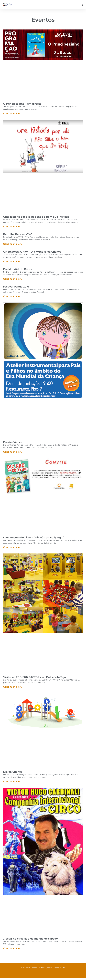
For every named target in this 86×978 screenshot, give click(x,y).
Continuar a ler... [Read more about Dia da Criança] (12, 451)
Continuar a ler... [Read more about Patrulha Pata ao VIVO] (12, 244)
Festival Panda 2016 (16, 286)
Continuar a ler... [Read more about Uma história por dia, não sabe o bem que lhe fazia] (12, 226)
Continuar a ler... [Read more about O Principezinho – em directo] (12, 113)
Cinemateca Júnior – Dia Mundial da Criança (32, 251)
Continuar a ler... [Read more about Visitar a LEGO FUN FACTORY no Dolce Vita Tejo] (12, 686)
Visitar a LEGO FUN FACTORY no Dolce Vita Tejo (34, 677)
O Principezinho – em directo (22, 103)
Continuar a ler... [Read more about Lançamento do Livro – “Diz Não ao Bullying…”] (12, 547)
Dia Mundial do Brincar (18, 269)
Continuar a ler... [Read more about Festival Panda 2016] (12, 296)
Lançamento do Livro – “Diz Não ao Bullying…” (33, 537)
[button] (82, 5)
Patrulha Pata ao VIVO (18, 234)
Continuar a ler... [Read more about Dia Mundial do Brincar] (12, 278)
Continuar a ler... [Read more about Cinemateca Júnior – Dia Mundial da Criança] (12, 261)
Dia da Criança (12, 442)
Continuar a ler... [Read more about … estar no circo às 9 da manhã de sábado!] (12, 948)
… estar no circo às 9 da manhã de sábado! (31, 938)
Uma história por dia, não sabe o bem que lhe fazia (36, 216)
